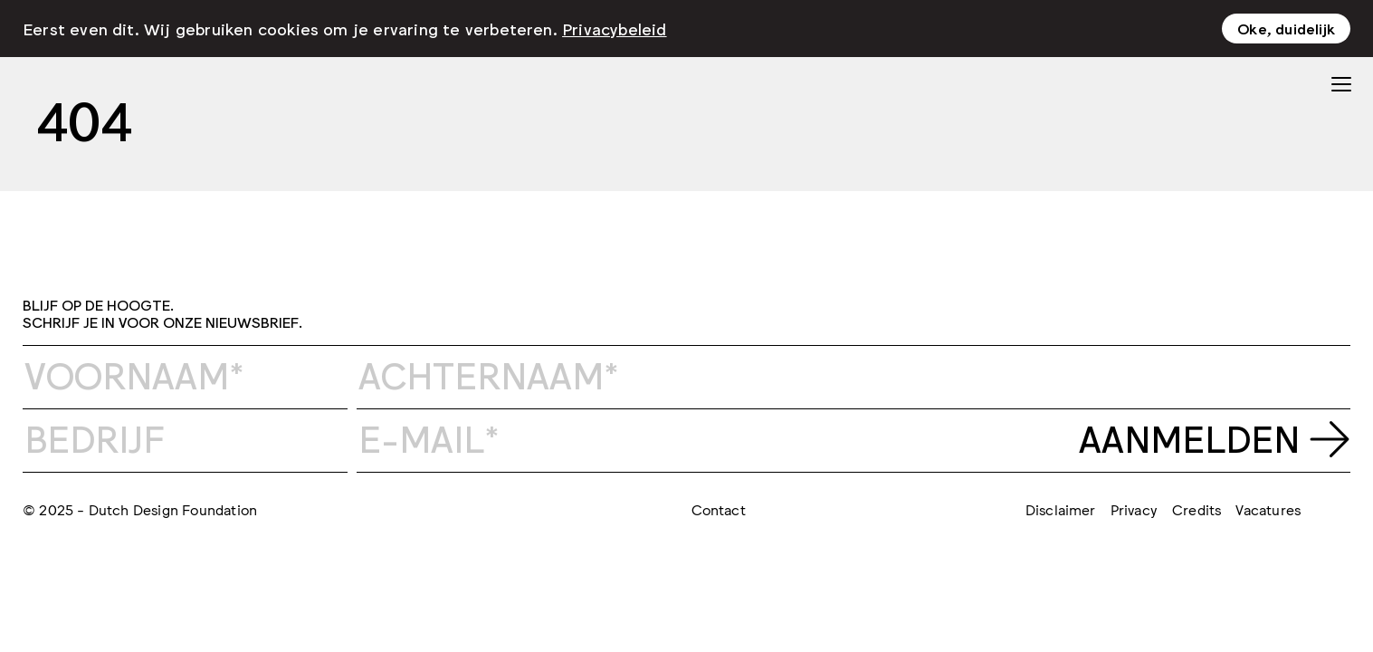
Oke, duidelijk (1286, 26)
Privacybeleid (614, 26)
